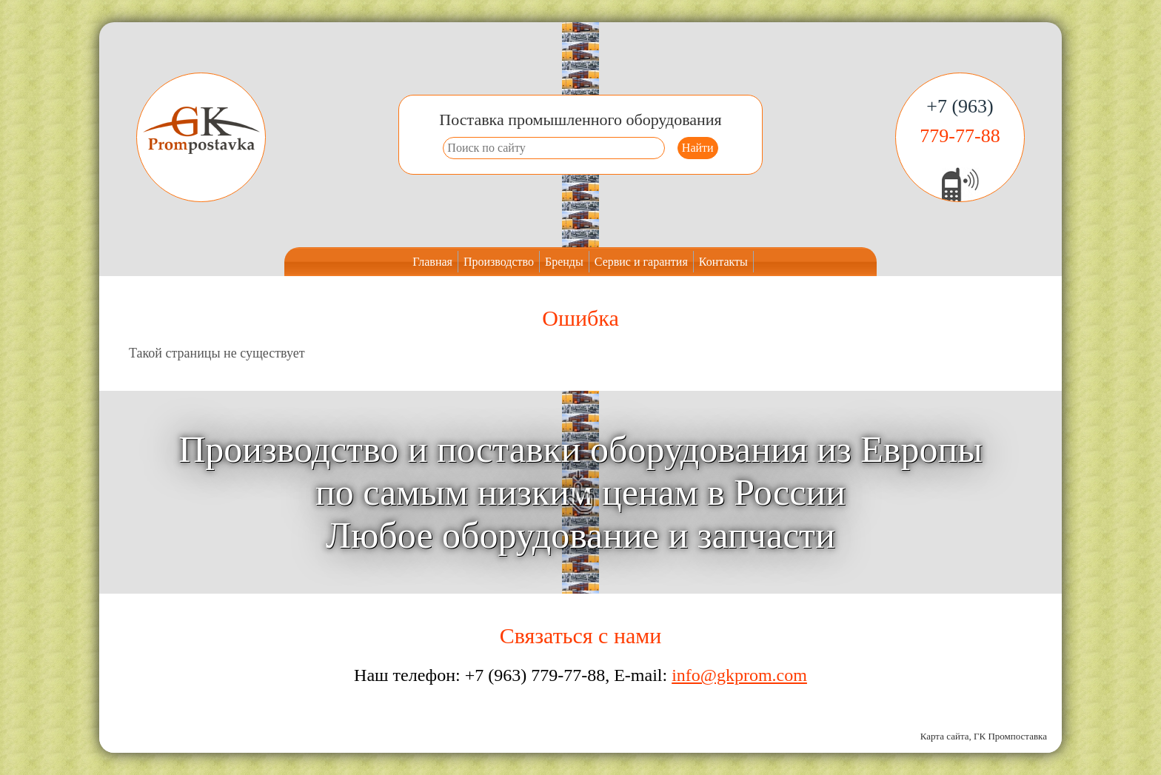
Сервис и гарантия (641, 261)
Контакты (723, 261)
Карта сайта (944, 736)
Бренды (564, 261)
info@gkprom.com (739, 675)
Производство (499, 261)
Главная (432, 261)
